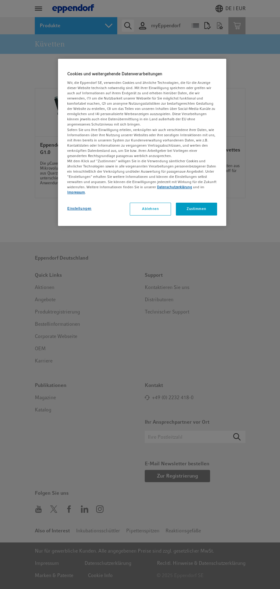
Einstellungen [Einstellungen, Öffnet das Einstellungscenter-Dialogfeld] (79, 208)
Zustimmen (196, 209)
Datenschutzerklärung (174, 187)
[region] (142, 142)
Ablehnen (150, 209)
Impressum (76, 192)
